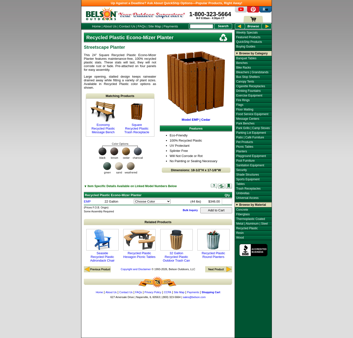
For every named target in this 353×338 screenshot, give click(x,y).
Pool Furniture (245, 160)
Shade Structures (247, 174)
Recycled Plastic (247, 228)
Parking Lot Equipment (251, 132)
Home (96, 26)
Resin (240, 233)
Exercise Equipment (249, 95)
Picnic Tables (244, 146)
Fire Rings (243, 100)
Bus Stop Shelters (248, 77)
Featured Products (248, 37)
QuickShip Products (249, 42)
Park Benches (245, 123)
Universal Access (247, 198)
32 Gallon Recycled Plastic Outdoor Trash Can (176, 245)
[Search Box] (201, 26)
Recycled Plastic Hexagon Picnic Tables (139, 244)
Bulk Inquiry (190, 210)
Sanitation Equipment (250, 165)
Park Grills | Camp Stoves (253, 128)
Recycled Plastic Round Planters (213, 244)
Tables (240, 184)
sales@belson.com (194, 297)
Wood (240, 237)
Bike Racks (243, 67)
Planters (241, 151)
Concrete (242, 209)
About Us (110, 26)
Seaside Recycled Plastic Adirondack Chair (102, 245)
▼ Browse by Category (252, 53)
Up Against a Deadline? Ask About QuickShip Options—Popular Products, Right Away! (176, 3)
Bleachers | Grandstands (252, 72)
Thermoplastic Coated (250, 219)
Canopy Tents (245, 81)
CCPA (167, 292)
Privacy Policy (153, 292)
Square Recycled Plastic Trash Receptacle (137, 117)
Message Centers (247, 119)
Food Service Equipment (252, 114)
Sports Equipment (247, 179)
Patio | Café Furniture (250, 137)
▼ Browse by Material (251, 204)
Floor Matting (244, 109)
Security (241, 170)
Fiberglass (243, 214)
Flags (239, 105)
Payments (171, 26)
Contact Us (127, 26)
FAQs (142, 26)
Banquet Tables (246, 58)
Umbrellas (242, 193)
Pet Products (244, 142)
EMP (87, 201)
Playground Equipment (251, 156)
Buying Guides (245, 46)
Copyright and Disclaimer (136, 269)
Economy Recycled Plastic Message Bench (103, 117)
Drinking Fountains (248, 91)
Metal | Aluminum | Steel (252, 223)
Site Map (154, 26)
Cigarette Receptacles (250, 86)
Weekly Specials (247, 32)
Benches (242, 63)
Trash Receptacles (248, 188)
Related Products (158, 222)
